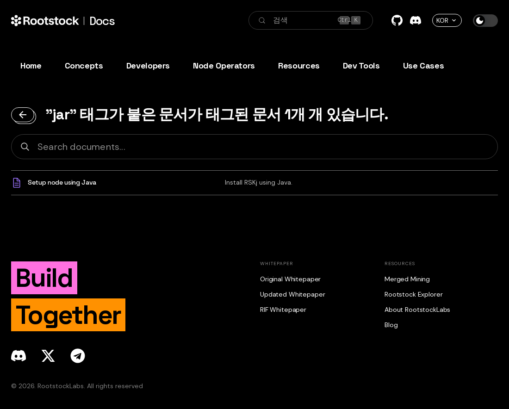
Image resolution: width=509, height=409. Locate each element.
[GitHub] (397, 20)
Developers (148, 65)
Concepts (84, 65)
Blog (391, 325)
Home (31, 65)
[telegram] (77, 355)
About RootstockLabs (417, 309)
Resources (299, 65)
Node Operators (224, 65)
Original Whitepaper (290, 279)
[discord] (18, 355)
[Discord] (415, 20)
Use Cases (423, 65)
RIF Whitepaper (283, 309)
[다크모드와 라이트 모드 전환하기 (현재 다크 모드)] (485, 20)
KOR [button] (442, 20)
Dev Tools (361, 65)
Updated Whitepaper (292, 294)
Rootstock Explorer (413, 294)
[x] (48, 355)
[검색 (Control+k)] (310, 20)
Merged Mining (407, 279)
